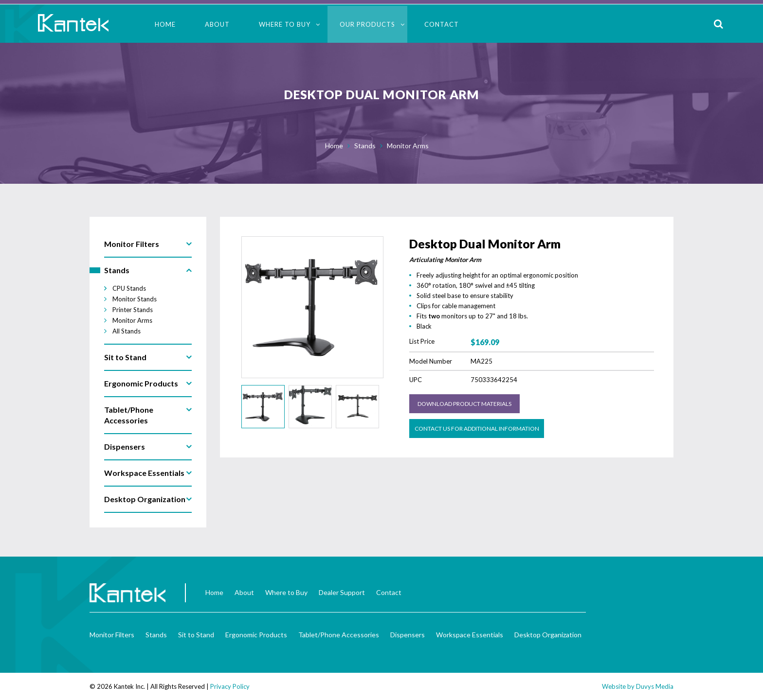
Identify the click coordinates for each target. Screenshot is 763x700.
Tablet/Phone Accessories (338, 634)
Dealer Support (342, 592)
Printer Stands (132, 310)
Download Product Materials (464, 403)
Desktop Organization (547, 634)
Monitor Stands (134, 299)
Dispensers (407, 634)
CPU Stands (129, 288)
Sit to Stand (196, 634)
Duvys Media (654, 686)
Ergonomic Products (256, 634)
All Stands (126, 331)
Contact (441, 24)
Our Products (367, 24)
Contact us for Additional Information (477, 428)
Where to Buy (284, 24)
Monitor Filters (112, 634)
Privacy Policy (230, 686)
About (217, 24)
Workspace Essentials (469, 634)
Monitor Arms (408, 145)
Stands (365, 145)
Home (165, 24)
